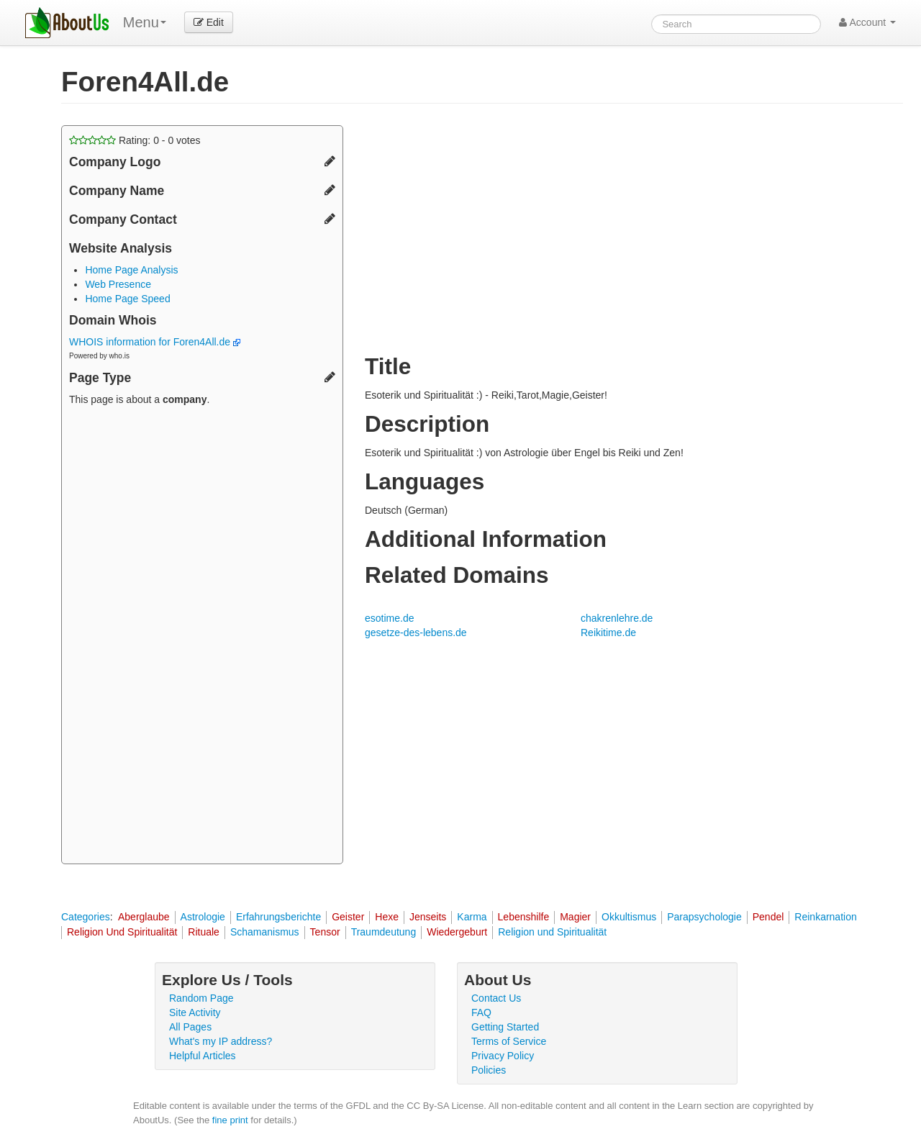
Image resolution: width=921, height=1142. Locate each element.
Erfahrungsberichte (278, 917)
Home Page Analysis (131, 270)
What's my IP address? (220, 1041)
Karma (471, 917)
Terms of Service (508, 1041)
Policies (488, 1070)
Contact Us (496, 998)
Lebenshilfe (524, 917)
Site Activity (195, 1012)
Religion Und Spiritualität (122, 932)
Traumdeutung (384, 932)
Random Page (201, 998)
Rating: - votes (135, 140)
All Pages (190, 1027)
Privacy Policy (502, 1055)
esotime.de (389, 618)
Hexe (387, 917)
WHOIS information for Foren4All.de (154, 342)
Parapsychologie (704, 917)
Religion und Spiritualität (552, 932)
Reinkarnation (825, 917)
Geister (348, 917)
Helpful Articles (202, 1055)
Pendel (768, 917)
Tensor (325, 932)
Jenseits (427, 917)
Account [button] (867, 22)
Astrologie (203, 917)
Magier (575, 917)
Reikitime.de (608, 632)
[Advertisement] (202, 637)
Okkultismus (629, 917)
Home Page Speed (127, 298)
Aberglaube (144, 917)
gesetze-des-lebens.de (416, 632)
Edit (209, 22)
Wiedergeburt (457, 932)
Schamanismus (264, 932)
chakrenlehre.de (617, 618)
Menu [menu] (144, 22)
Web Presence (118, 284)
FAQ (481, 1012)
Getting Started (505, 1027)
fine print (230, 1120)
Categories (85, 917)
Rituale (203, 932)
